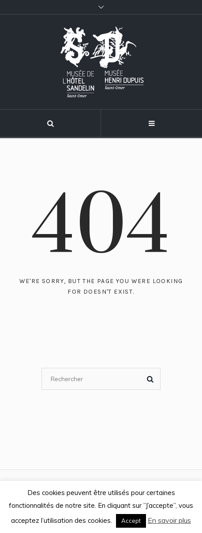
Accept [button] (131, 520)
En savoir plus (169, 520)
